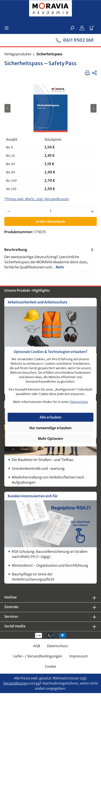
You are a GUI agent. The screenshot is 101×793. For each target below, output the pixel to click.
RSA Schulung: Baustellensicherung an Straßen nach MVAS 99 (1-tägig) (50, 554)
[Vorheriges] (7, 108)
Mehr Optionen (50, 438)
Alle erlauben (50, 417)
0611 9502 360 (75, 40)
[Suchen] (72, 27)
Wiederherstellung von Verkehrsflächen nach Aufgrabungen (48, 479)
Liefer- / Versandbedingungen (37, 656)
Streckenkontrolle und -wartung (38, 468)
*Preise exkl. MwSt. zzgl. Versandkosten (36, 199)
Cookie (50, 666)
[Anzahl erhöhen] (92, 211)
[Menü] (8, 27)
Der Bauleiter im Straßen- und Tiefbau (42, 460)
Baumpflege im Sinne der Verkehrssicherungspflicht (33, 576)
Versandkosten (15, 683)
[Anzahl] (50, 211)
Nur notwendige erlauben (50, 428)
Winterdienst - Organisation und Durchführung (50, 565)
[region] (50, 108)
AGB (36, 646)
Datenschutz (57, 646)
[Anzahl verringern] (8, 211)
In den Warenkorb (50, 221)
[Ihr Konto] (82, 27)
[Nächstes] (93, 108)
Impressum (78, 656)
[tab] (49, 258)
